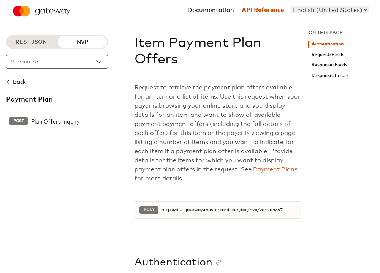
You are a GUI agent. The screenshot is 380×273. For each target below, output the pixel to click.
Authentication (328, 44)
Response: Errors (330, 75)
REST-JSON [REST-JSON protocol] (31, 42)
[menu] (330, 9)
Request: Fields (328, 54)
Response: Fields (329, 65)
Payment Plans (275, 169)
